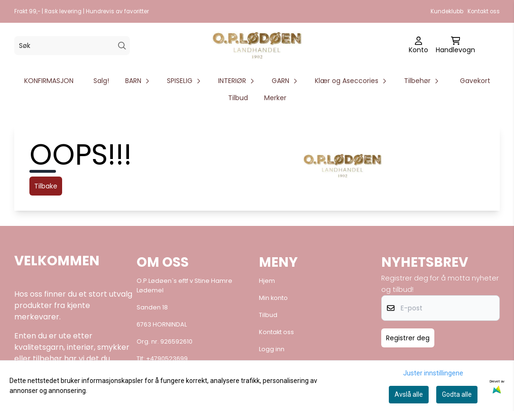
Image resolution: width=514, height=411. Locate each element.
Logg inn (272, 349)
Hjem (267, 281)
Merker (275, 98)
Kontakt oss (484, 11)
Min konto (273, 298)
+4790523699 (167, 359)
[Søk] (72, 45)
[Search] (122, 46)
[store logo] (257, 45)
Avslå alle (409, 394)
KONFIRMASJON (48, 80)
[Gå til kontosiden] (418, 45)
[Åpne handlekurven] (455, 45)
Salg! (101, 80)
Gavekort (475, 80)
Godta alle (457, 394)
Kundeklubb (447, 11)
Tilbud (238, 98)
